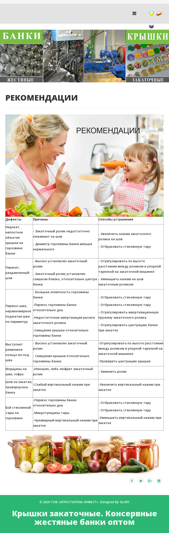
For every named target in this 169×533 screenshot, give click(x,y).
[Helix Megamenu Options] (134, 13)
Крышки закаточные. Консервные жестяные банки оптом (84, 518)
